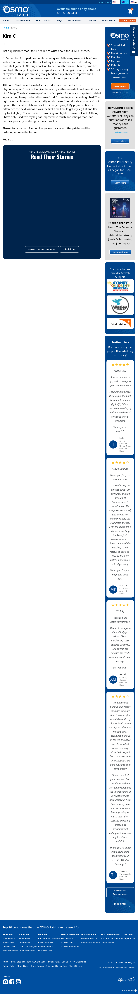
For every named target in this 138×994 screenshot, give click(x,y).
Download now (120, 251)
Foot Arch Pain (45, 950)
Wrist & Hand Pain (110, 934)
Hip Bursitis (129, 938)
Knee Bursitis (9, 938)
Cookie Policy (68, 962)
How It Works (43, 20)
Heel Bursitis (67, 938)
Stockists (21, 962)
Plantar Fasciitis (45, 946)
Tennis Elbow (25, 942)
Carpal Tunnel (107, 942)
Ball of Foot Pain (46, 942)
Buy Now (120, 86)
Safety (26, 966)
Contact (92, 20)
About (6, 20)
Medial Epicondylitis (28, 946)
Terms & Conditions (36, 962)
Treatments (22, 20)
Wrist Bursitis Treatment (112, 938)
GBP (135, 2)
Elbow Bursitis (25, 938)
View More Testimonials (42, 249)
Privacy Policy (53, 962)
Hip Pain (128, 934)
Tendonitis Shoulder (90, 942)
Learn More (120, 141)
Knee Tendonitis (10, 950)
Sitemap (78, 966)
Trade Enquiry (37, 966)
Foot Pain (43, 934)
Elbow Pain (24, 934)
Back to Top (129, 990)
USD (117, 2)
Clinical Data (61, 966)
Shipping (50, 966)
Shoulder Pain (88, 934)
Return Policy (9, 966)
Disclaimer (69, 249)
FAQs (59, 20)
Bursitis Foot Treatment (49, 938)
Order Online (128, 20)
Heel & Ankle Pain (70, 934)
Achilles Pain (67, 942)
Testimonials (75, 20)
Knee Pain (8, 934)
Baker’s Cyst (8, 942)
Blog (71, 966)
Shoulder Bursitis (89, 938)
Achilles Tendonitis (70, 946)
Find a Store (108, 20)
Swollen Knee (9, 946)
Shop (19, 966)
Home (6, 27)
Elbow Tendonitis (27, 950)
